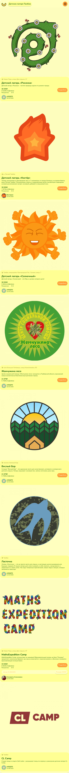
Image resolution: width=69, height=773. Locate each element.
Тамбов (5, 558)
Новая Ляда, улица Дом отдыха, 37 (14, 79)
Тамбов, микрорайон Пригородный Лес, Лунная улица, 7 (21, 272)
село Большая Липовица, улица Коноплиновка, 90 (19, 368)
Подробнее (62, 90)
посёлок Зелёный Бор (10, 463)
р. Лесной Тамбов (8, 174)
